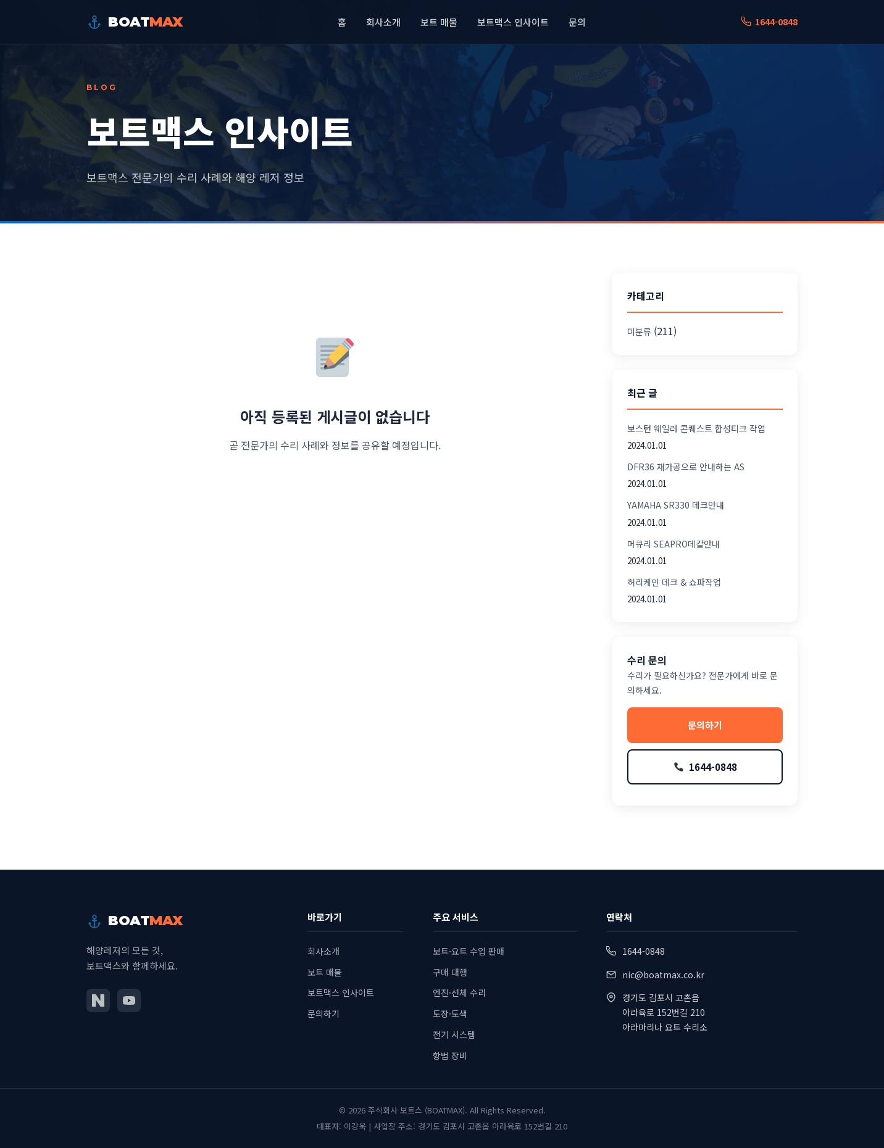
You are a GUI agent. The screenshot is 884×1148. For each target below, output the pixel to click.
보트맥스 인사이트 (513, 21)
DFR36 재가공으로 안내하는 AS (685, 466)
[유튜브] (129, 1000)
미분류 (639, 331)
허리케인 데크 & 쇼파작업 (674, 582)
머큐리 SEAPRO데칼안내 (673, 544)
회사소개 (383, 21)
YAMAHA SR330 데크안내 (675, 505)
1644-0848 (769, 21)
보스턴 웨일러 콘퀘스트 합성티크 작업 (696, 428)
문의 (577, 21)
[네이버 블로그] (98, 1000)
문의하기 (705, 724)
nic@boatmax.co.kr (663, 974)
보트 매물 (438, 21)
